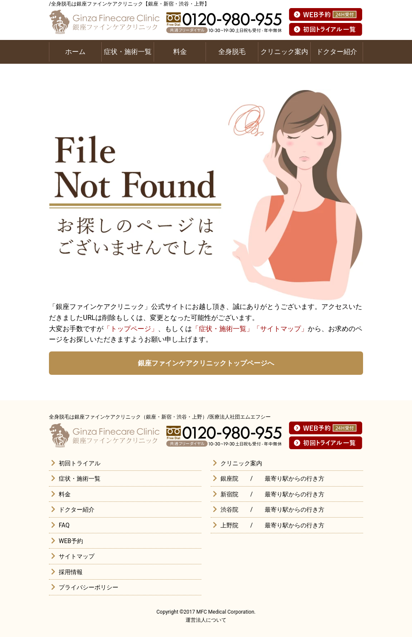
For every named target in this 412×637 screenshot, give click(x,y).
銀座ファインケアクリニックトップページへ (206, 363)
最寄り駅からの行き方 (294, 478)
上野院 (229, 525)
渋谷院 (229, 509)
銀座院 (229, 478)
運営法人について (206, 620)
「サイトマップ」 (280, 329)
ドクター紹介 (336, 52)
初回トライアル (79, 463)
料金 (180, 52)
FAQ (64, 525)
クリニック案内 (284, 52)
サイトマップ (76, 556)
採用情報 (71, 572)
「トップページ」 (130, 329)
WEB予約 (71, 541)
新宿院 (229, 494)
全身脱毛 (232, 52)
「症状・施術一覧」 (222, 329)
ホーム (75, 52)
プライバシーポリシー (88, 587)
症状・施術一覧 (128, 52)
